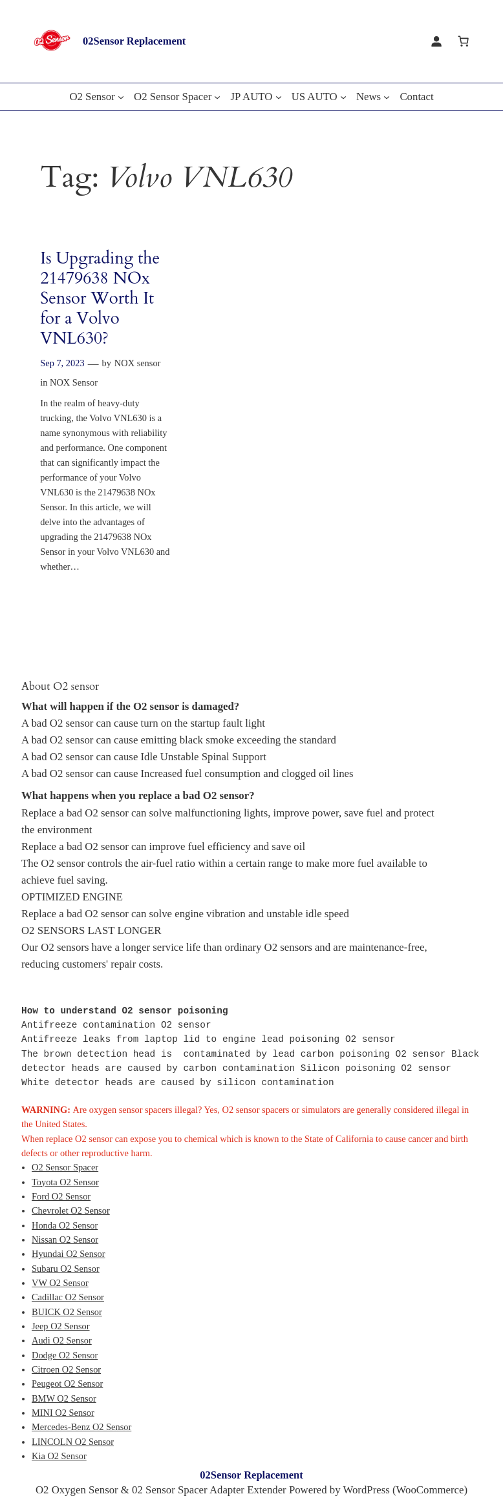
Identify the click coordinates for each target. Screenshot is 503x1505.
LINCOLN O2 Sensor (73, 1442)
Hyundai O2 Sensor (68, 1254)
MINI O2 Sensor (63, 1412)
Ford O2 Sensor (61, 1196)
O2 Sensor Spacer (65, 1167)
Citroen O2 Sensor (66, 1369)
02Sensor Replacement (134, 41)
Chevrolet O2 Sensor (71, 1210)
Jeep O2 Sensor (61, 1326)
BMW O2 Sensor (64, 1398)
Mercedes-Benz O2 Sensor (81, 1427)
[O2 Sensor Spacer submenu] (217, 97)
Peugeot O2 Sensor (67, 1383)
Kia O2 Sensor (59, 1456)
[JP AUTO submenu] (278, 97)
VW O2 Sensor (60, 1283)
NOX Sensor (74, 382)
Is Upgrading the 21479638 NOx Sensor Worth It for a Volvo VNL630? (100, 298)
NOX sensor (137, 363)
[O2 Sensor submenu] (121, 97)
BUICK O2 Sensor (67, 1312)
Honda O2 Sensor (65, 1225)
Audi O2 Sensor (62, 1340)
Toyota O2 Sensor (65, 1182)
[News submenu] (386, 97)
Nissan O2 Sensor (65, 1239)
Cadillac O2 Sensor (68, 1297)
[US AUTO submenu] (343, 97)
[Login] (436, 41)
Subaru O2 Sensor (66, 1268)
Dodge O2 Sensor (65, 1355)
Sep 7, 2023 (62, 363)
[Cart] (463, 41)
